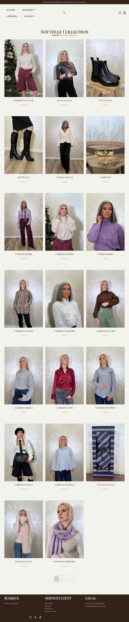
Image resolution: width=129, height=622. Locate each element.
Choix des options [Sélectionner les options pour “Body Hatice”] (64, 109)
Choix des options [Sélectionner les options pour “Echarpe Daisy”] (23, 570)
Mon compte (49, 603)
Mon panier (49, 609)
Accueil (10, 9)
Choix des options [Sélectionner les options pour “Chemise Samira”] (23, 416)
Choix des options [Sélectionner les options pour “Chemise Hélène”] (64, 262)
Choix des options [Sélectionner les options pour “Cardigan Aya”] (64, 186)
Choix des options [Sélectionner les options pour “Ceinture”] (105, 186)
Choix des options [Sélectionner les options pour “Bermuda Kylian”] (23, 109)
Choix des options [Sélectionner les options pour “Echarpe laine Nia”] (64, 570)
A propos (11, 16)
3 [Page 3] (66, 578)
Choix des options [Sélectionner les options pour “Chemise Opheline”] (64, 339)
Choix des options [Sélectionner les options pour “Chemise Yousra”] (23, 493)
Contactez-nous (50, 611)
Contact (29, 16)
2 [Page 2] (61, 578)
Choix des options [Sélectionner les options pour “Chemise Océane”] (23, 339)
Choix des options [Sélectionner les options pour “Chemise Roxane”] (105, 339)
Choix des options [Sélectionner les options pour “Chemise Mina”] (105, 262)
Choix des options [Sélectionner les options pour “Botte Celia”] (105, 109)
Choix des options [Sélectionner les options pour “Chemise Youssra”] (64, 493)
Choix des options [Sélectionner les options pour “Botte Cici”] (23, 186)
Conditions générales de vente (95, 606)
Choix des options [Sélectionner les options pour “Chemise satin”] (64, 416)
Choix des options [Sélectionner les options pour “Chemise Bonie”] (23, 262)
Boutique (28, 9)
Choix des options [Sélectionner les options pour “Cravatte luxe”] (105, 493)
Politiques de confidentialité (95, 603)
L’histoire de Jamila (11, 603)
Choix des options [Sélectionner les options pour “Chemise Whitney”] (105, 416)
